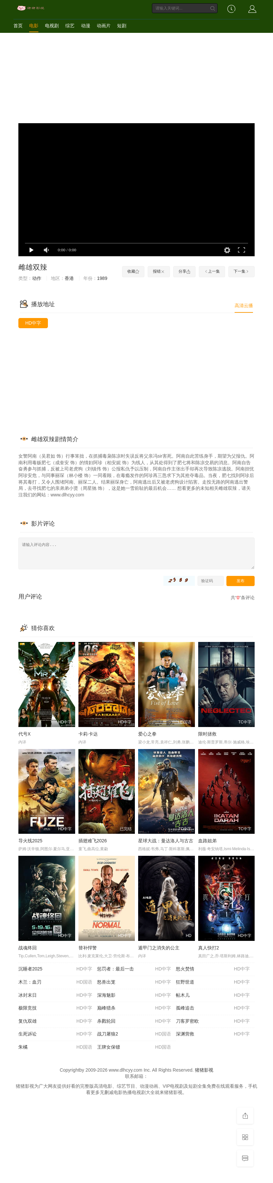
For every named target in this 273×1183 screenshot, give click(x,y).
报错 (159, 271)
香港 (69, 278)
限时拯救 (207, 734)
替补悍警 (87, 947)
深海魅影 (134, 995)
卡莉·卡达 (88, 734)
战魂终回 (27, 947)
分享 (184, 271)
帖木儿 (213, 995)
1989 (102, 278)
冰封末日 (55, 995)
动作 (36, 278)
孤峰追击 (213, 1008)
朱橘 (55, 1047)
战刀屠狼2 (134, 1034)
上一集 (212, 271)
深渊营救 (213, 1034)
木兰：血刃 (55, 982)
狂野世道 (213, 982)
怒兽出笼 (134, 982)
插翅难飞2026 (92, 840)
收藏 (133, 271)
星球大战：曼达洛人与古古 (165, 840)
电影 (33, 25)
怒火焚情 (213, 969)
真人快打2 (208, 947)
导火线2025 (30, 840)
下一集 (241, 271)
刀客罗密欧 (213, 1021)
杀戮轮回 (134, 1021)
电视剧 (52, 25)
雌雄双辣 (32, 267)
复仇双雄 (55, 1021)
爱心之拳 (147, 734)
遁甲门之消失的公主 (158, 947)
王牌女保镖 (134, 1047)
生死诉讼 (55, 1034)
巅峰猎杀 (134, 1008)
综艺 (69, 25)
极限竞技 (55, 1008)
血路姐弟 (207, 840)
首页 (18, 25)
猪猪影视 (204, 1070)
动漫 (85, 25)
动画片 (104, 25)
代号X (24, 734)
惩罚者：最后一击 (134, 969)
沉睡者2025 (55, 969)
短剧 (121, 25)
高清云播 (244, 305)
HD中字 (33, 323)
